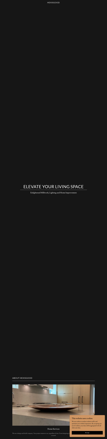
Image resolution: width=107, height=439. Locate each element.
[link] (53, 3)
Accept (87, 434)
